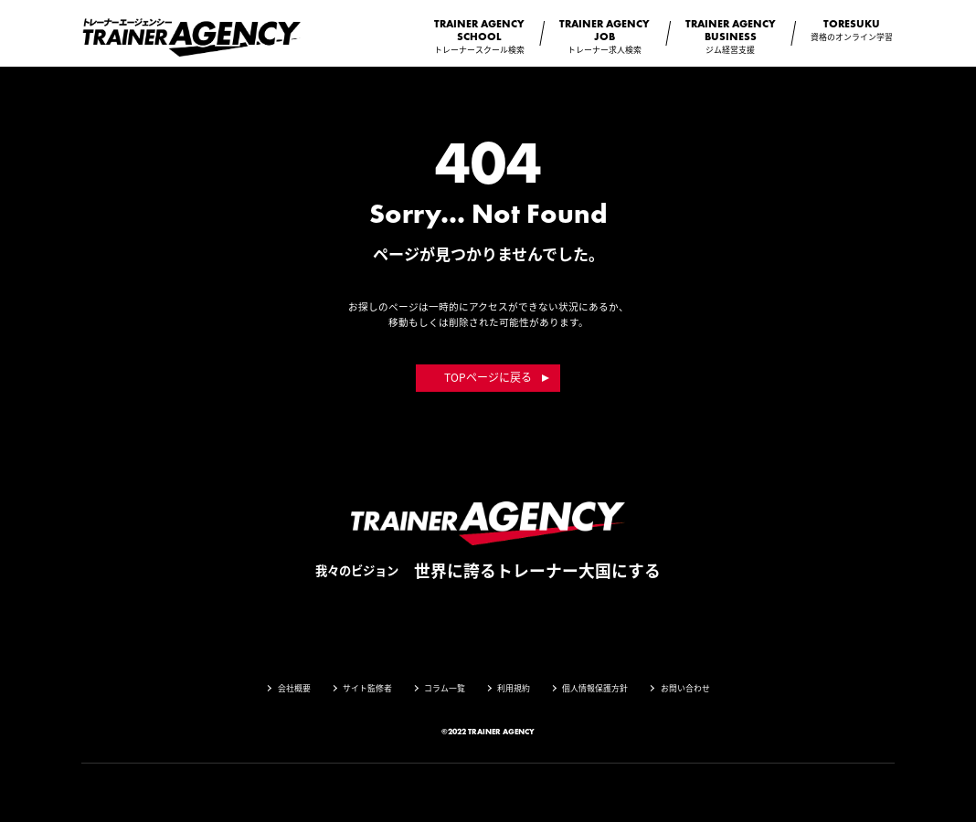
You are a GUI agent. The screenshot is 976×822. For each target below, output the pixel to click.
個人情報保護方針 (595, 688)
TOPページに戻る (488, 377)
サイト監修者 (367, 688)
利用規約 (513, 688)
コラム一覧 (444, 688)
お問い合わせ (685, 688)
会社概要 (294, 688)
